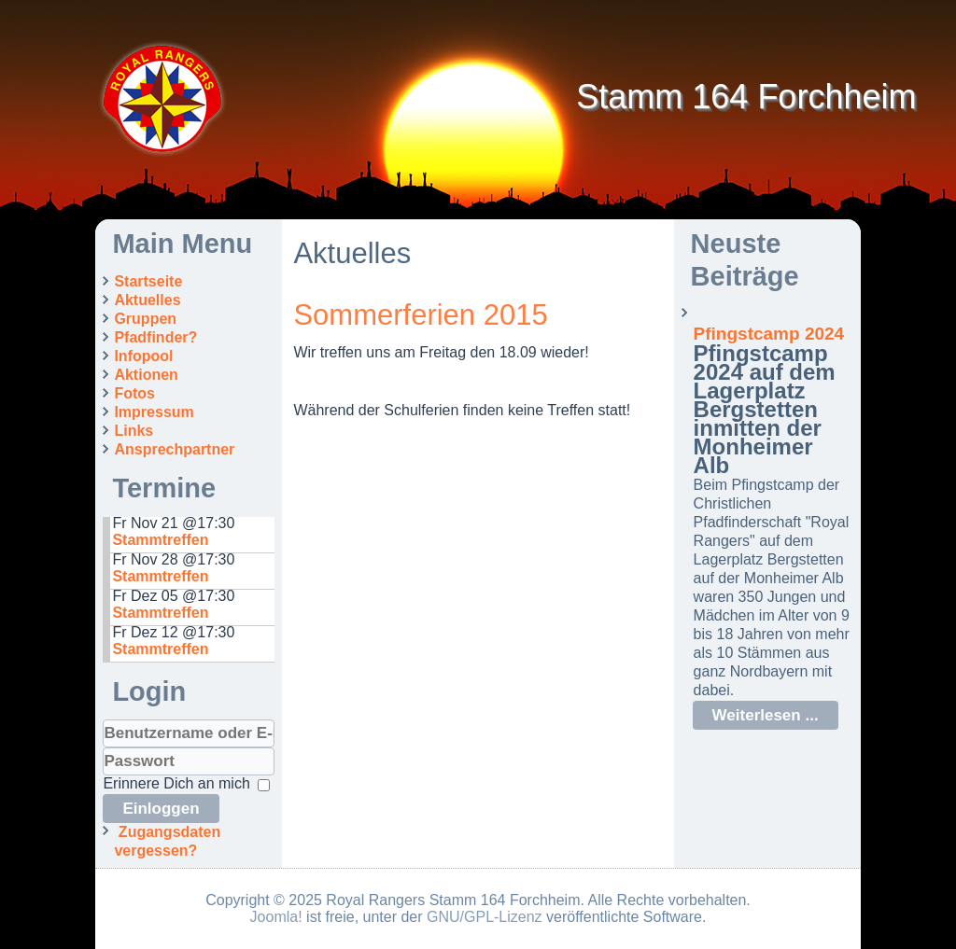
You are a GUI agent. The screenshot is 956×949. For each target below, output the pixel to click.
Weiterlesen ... (765, 715)
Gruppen (145, 319)
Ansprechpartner (174, 449)
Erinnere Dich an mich (176, 783)
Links (133, 431)
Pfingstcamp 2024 (769, 333)
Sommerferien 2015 (420, 315)
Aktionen (145, 375)
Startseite (148, 281)
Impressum (153, 412)
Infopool (143, 356)
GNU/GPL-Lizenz (484, 917)
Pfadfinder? (155, 337)
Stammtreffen (160, 540)
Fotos (134, 393)
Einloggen (160, 808)
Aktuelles (147, 300)
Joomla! (276, 917)
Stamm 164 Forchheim (746, 96)
